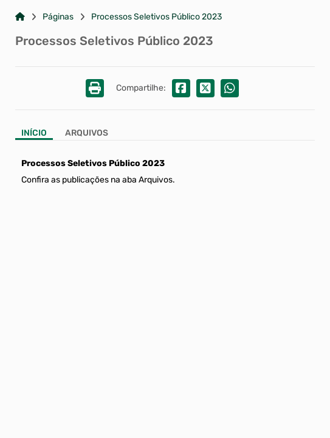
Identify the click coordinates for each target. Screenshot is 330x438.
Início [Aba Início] (34, 133)
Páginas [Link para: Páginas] (58, 17)
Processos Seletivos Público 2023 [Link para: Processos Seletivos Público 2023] (156, 17)
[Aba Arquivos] (86, 134)
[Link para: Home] (20, 17)
